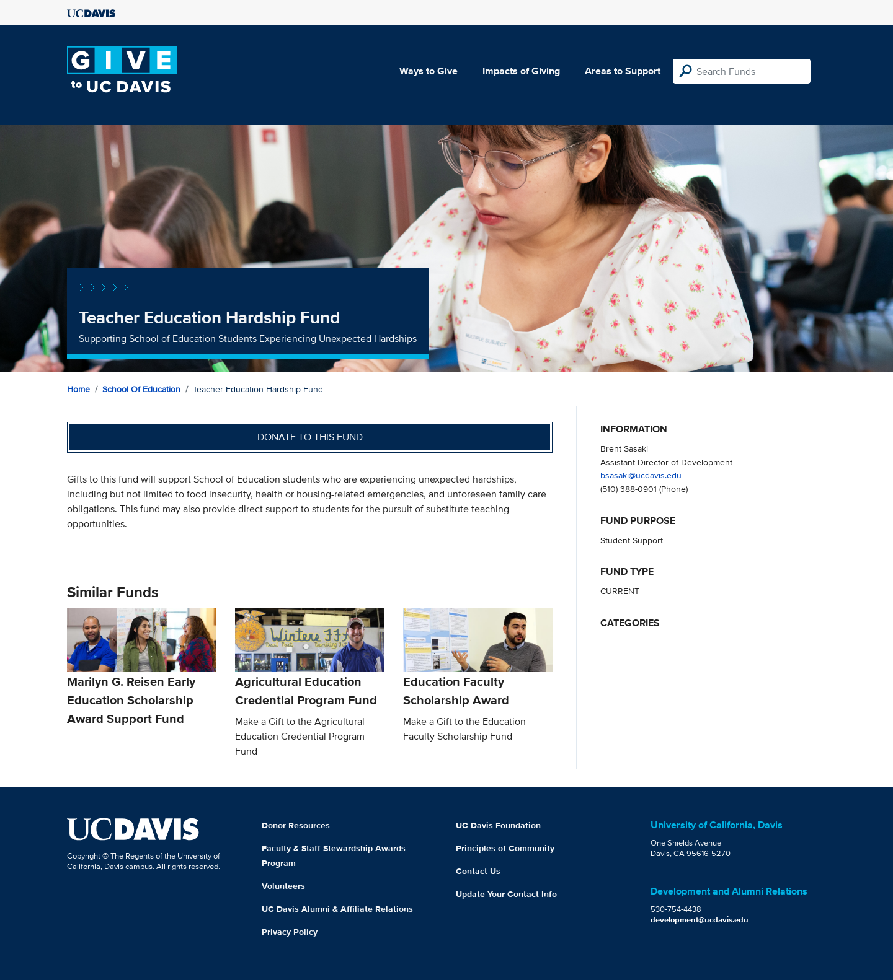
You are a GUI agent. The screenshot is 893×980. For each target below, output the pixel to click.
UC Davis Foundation (498, 825)
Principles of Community (505, 848)
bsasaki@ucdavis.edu (641, 474)
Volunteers (283, 886)
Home (78, 389)
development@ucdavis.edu (700, 919)
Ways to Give (428, 71)
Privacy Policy (290, 931)
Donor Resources (296, 825)
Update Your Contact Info (506, 894)
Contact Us (478, 871)
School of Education (141, 389)
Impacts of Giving (521, 71)
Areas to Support (622, 71)
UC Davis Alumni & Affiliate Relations (337, 909)
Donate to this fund (310, 437)
